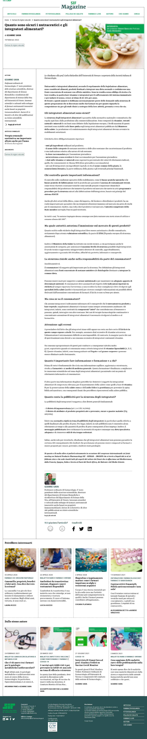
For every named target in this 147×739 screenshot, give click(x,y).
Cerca (137, 14)
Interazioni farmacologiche (125, 578)
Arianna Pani (11, 686)
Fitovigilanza (53, 14)
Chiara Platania (83, 604)
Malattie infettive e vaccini (54, 656)
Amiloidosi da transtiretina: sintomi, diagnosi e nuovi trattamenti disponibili (54, 584)
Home (7, 20)
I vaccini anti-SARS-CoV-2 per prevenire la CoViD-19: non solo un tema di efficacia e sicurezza (55, 668)
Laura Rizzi (10, 605)
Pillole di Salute (74, 14)
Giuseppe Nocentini (50, 689)
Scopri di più (88, 721)
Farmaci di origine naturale (21, 20)
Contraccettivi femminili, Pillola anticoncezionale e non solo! (126, 586)
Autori (109, 14)
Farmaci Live (94, 14)
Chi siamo (124, 14)
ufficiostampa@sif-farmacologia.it (32, 718)
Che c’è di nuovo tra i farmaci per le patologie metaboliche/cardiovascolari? (20, 665)
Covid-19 (44, 662)
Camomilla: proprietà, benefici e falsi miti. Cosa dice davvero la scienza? (20, 584)
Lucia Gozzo (46, 605)
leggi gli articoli (14, 124)
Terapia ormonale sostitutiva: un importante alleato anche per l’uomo (18, 138)
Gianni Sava (14, 35)
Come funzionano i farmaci (54, 659)
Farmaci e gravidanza (121, 580)
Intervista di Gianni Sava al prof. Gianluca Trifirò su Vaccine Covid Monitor (89, 662)
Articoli (11, 14)
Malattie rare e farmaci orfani (55, 578)
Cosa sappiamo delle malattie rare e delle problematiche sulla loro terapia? (126, 662)
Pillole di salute (130, 715)
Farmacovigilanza (31, 14)
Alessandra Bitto (119, 610)
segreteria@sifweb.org (29, 713)
